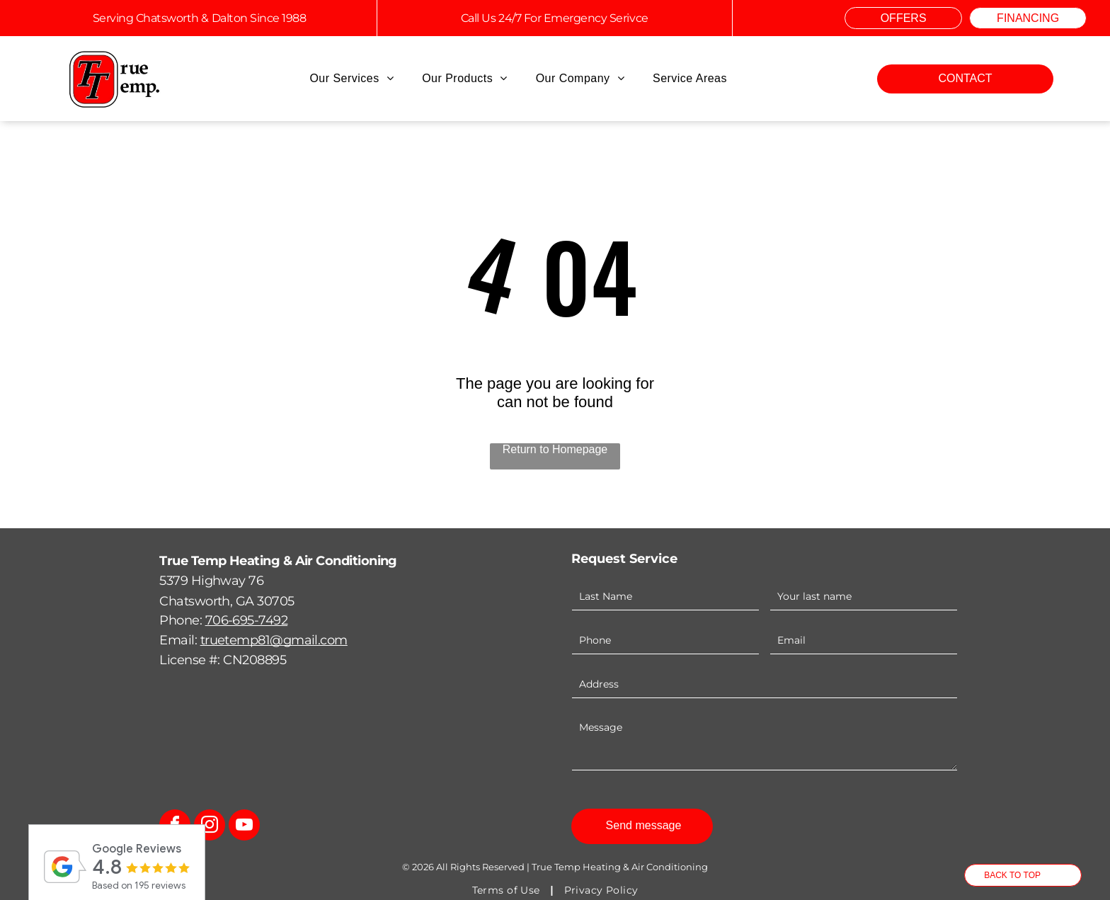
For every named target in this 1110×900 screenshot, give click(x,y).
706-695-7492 (246, 620)
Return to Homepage (555, 450)
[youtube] (244, 826)
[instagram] (209, 826)
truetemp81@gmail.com (274, 640)
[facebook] (174, 826)
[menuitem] (351, 79)
